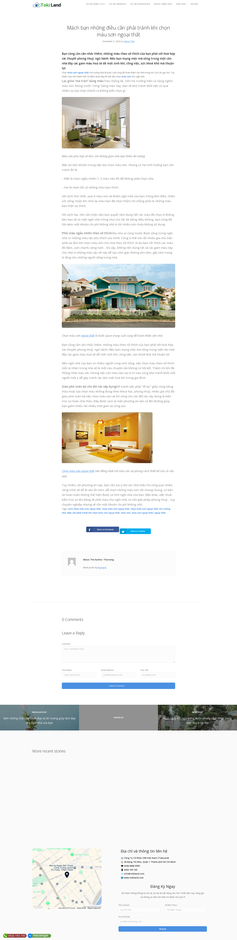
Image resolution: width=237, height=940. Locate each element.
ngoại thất (87, 336)
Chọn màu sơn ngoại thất (78, 471)
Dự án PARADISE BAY (140, 4)
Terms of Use (81, 907)
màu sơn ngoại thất (78, 72)
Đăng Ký (163, 929)
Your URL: (144, 668)
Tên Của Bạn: (124, 904)
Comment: (66, 641)
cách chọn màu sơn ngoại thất (84, 508)
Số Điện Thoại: (171, 904)
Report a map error (94, 907)
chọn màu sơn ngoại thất (115, 508)
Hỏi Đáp (194, 4)
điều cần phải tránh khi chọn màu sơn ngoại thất (93, 512)
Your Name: (67, 668)
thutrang (102, 564)
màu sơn (126, 76)
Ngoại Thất (129, 41)
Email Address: (107, 668)
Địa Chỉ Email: (124, 916)
